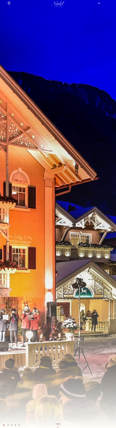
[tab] (3, 425)
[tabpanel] (58, 214)
